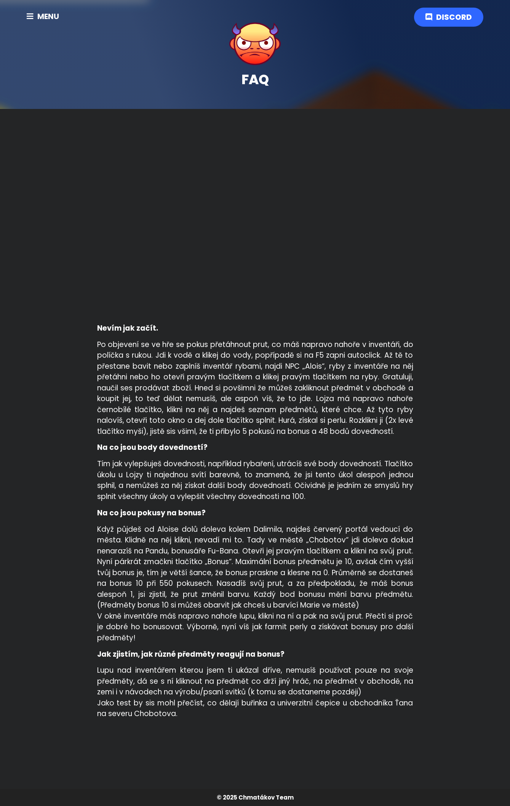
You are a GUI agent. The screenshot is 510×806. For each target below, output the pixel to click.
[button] (43, 16)
